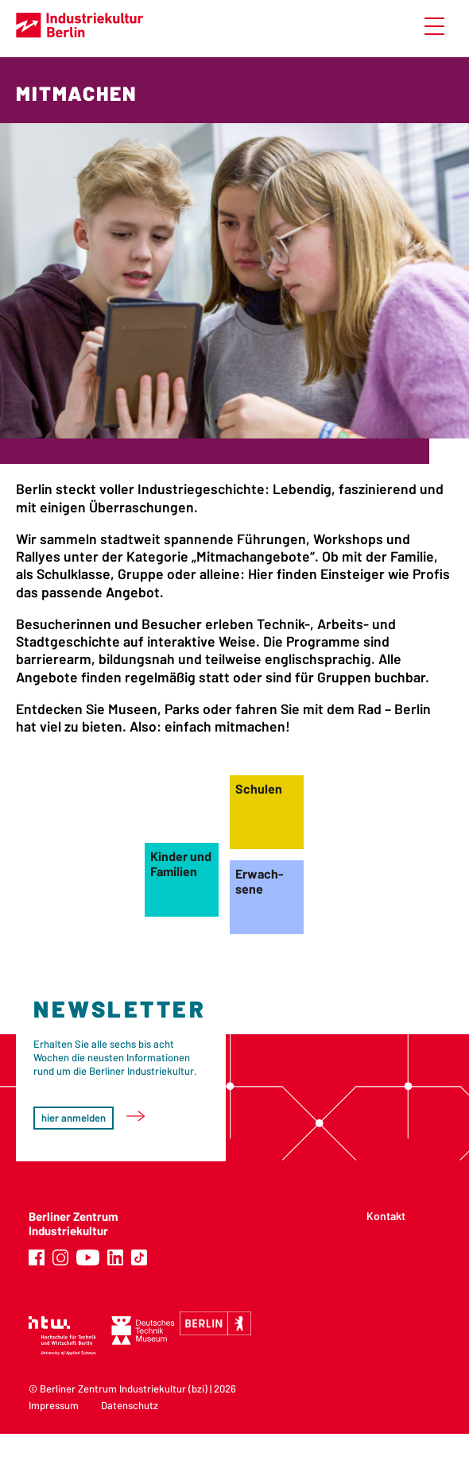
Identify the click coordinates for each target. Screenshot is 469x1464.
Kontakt (385, 1216)
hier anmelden (73, 1117)
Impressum (54, 1405)
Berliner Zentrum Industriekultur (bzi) (123, 1388)
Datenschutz (129, 1405)
